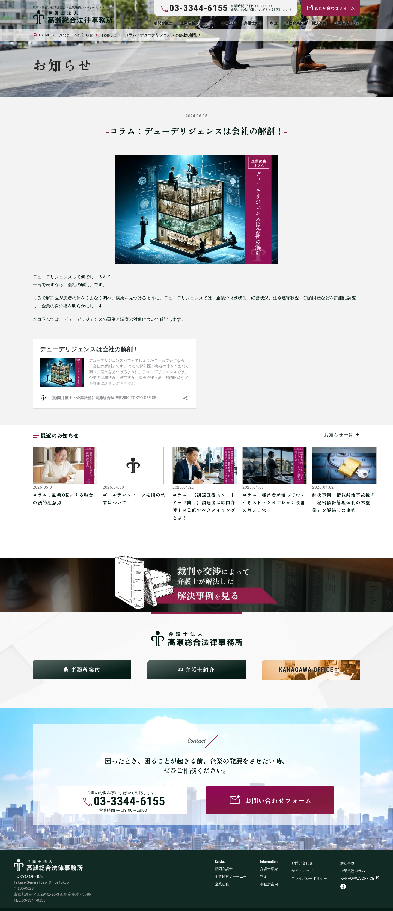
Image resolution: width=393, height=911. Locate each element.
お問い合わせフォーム (335, 8)
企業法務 (228, 23)
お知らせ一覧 (338, 434)
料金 (274, 23)
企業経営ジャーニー (197, 23)
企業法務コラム (347, 23)
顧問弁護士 (163, 23)
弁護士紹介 (253, 23)
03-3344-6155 (129, 802)
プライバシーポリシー (309, 878)
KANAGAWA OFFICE (357, 878)
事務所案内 (294, 23)
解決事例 (319, 23)
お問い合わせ (302, 863)
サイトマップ (302, 871)
